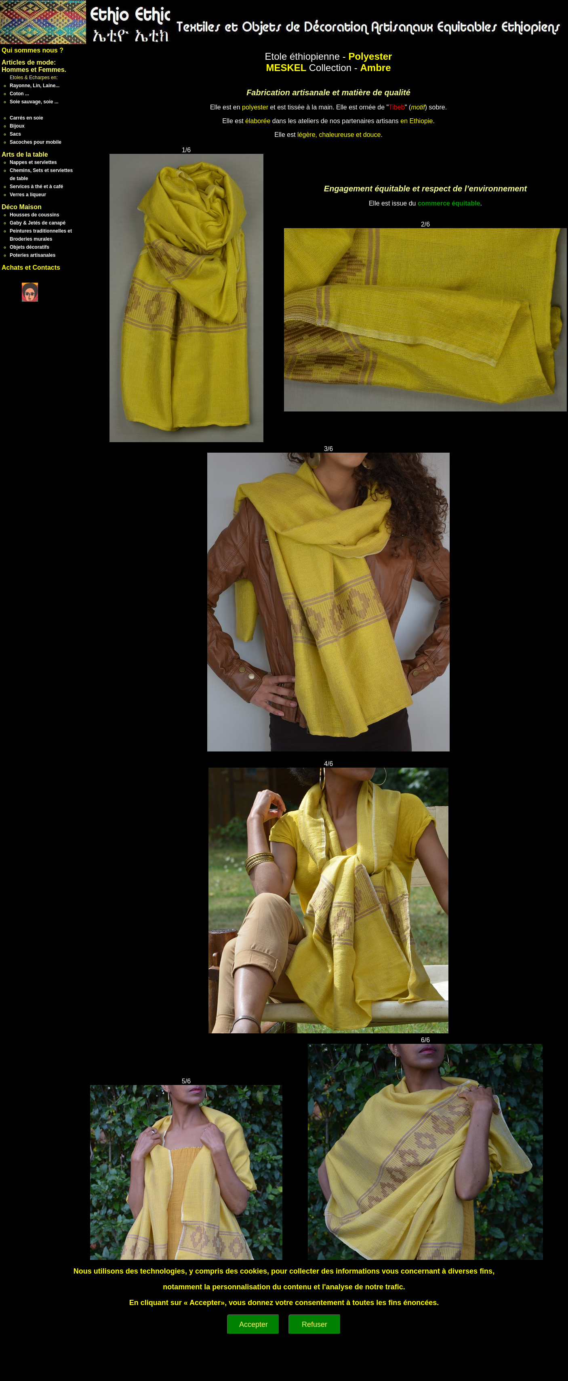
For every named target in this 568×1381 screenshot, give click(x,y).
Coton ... (19, 94)
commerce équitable (449, 203)
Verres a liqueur (28, 194)
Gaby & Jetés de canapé (37, 223)
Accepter (253, 1324)
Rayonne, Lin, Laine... (34, 85)
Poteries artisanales (32, 255)
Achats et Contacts (31, 267)
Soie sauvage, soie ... (34, 102)
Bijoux (17, 126)
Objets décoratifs (29, 247)
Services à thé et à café (36, 186)
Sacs (15, 134)
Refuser (314, 1324)
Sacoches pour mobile (35, 142)
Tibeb (396, 107)
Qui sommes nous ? (32, 50)
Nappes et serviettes (33, 162)
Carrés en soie (26, 118)
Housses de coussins (34, 215)
